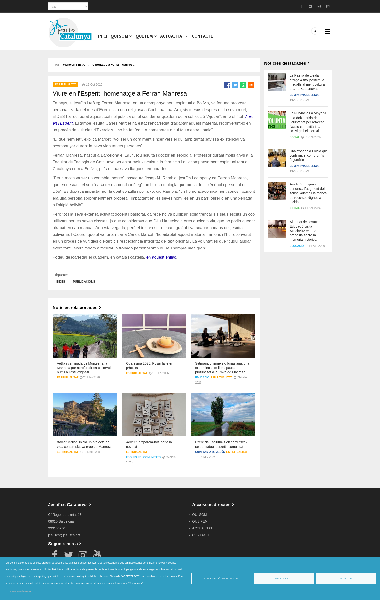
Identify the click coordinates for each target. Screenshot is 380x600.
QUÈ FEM (146, 37)
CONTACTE (202, 37)
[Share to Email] (251, 85)
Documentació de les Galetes (19, 591)
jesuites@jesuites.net (64, 535)
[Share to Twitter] (235, 85)
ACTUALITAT (174, 37)
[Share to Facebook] (227, 85)
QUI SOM (121, 37)
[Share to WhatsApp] (243, 85)
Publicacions (84, 281)
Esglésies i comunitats (143, 457)
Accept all (346, 578)
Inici (103, 37)
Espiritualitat (65, 84)
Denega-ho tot (284, 578)
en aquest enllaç (161, 257)
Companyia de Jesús (210, 451)
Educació (202, 377)
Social (295, 137)
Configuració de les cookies (221, 578)
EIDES (60, 281)
